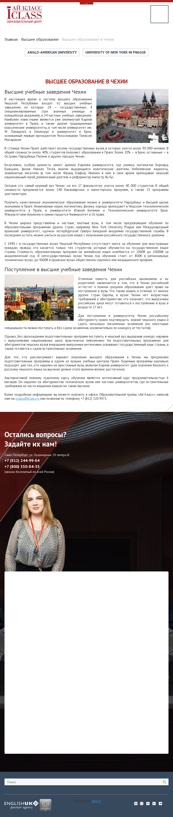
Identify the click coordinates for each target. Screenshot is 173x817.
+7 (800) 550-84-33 (22, 466)
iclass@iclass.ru (27, 398)
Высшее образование (40, 39)
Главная (11, 39)
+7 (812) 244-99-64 (22, 460)
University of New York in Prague (115, 52)
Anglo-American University (52, 52)
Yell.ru (96, 801)
